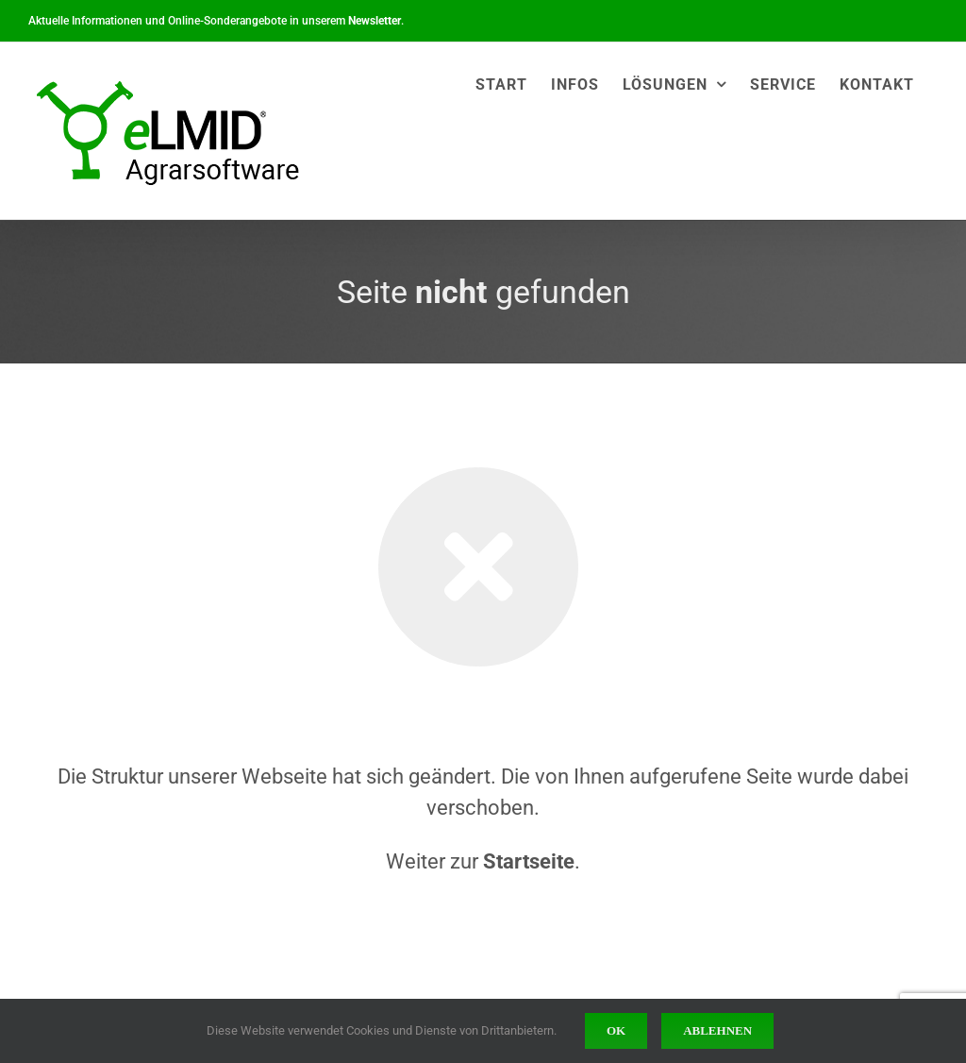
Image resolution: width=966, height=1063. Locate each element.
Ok (616, 1030)
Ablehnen (717, 1030)
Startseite (529, 861)
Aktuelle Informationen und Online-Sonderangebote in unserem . (216, 20)
